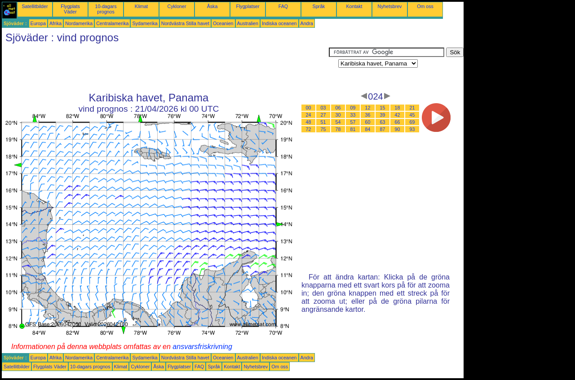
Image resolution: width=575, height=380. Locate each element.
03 (323, 107)
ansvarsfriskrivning (202, 346)
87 (382, 129)
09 (353, 107)
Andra (307, 23)
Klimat (141, 6)
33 (353, 115)
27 (323, 115)
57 (353, 122)
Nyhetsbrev (390, 6)
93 (412, 129)
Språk (319, 6)
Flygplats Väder (70, 9)
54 (338, 122)
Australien (247, 23)
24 (308, 115)
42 (397, 115)
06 (338, 107)
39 (382, 115)
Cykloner (176, 6)
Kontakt (354, 6)
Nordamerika (79, 23)
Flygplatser (247, 6)
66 (397, 122)
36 (368, 115)
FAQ (283, 6)
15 (382, 107)
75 (323, 129)
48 (308, 122)
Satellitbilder (35, 6)
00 (308, 107)
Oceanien (223, 23)
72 (308, 129)
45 (412, 115)
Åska (212, 6)
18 (397, 107)
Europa (38, 23)
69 (412, 122)
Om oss (425, 6)
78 (338, 129)
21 (412, 107)
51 (323, 122)
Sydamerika (144, 23)
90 (397, 129)
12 (368, 107)
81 (353, 129)
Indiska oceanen (279, 23)
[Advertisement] (165, 68)
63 (382, 122)
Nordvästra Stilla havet (185, 23)
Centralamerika (112, 23)
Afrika (55, 23)
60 (368, 122)
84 (368, 129)
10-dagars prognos (106, 9)
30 (338, 115)
